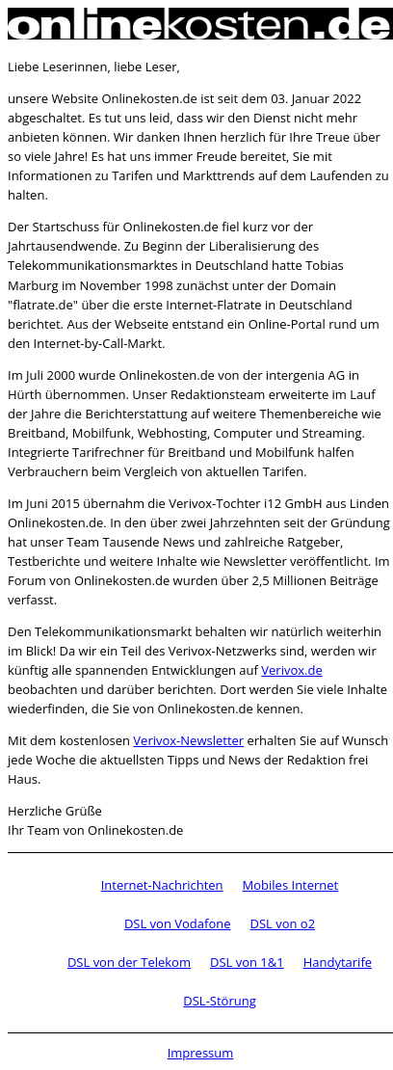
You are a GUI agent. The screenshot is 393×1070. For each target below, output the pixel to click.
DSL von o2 (282, 923)
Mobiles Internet (291, 885)
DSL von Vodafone (177, 923)
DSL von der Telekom (129, 962)
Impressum (201, 1052)
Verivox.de (291, 670)
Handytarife (337, 962)
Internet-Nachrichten (162, 885)
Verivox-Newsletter (188, 740)
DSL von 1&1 (247, 962)
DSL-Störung (219, 1000)
